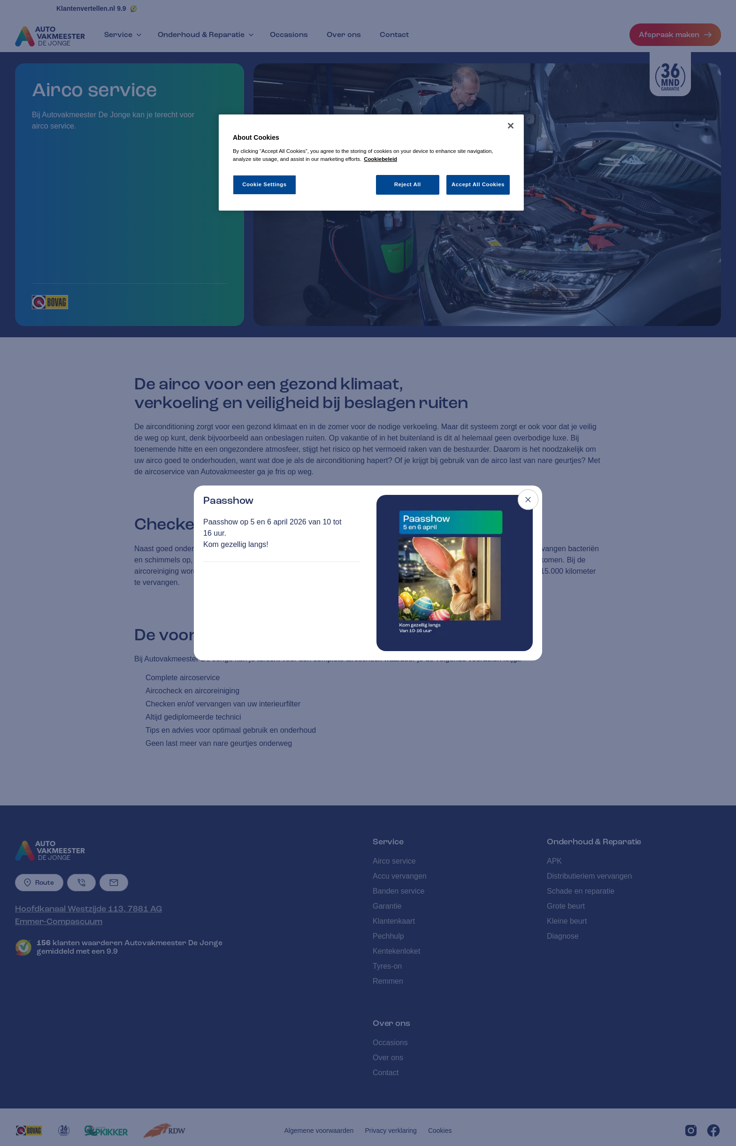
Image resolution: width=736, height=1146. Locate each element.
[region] (371, 162)
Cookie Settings (264, 184)
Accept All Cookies (478, 184)
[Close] (510, 125)
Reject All (407, 184)
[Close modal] (528, 499)
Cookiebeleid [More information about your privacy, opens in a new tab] (380, 159)
